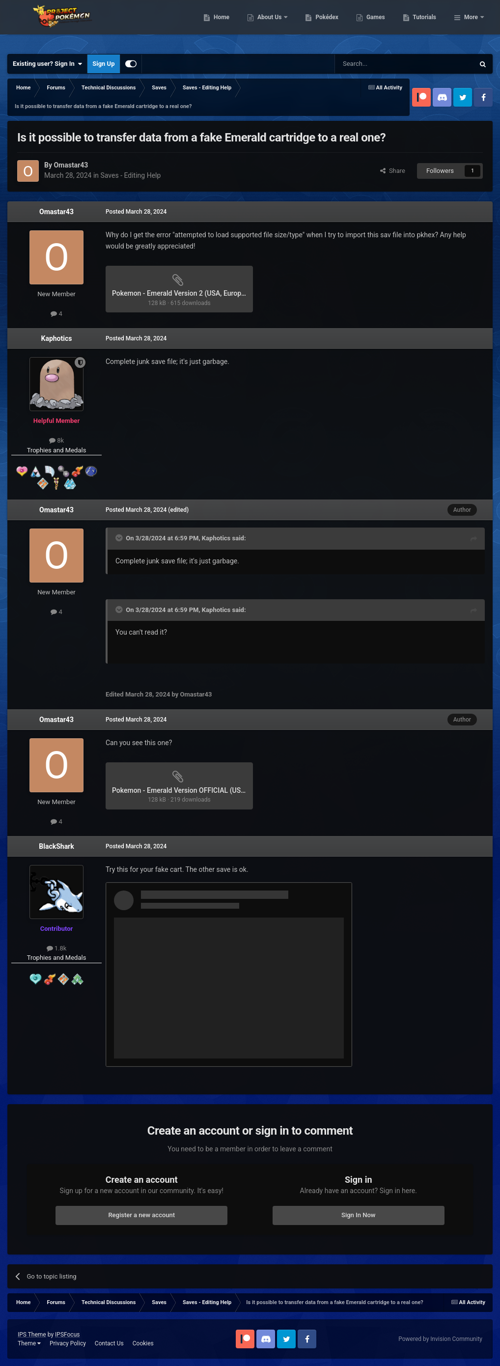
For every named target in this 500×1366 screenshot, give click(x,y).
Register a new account (141, 1215)
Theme (29, 1343)
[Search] (381, 64)
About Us (320, 24)
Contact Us (109, 1343)
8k (56, 440)
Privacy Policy (68, 1343)
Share (392, 170)
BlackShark (56, 846)
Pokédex (377, 24)
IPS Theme (32, 1334)
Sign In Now (358, 1215)
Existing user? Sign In (47, 64)
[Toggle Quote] (119, 538)
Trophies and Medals (56, 450)
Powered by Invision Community (440, 1339)
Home (271, 24)
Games (426, 24)
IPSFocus (67, 1334)
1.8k (57, 948)
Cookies (143, 1343)
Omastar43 (56, 212)
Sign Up (103, 63)
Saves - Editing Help (131, 175)
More (471, 24)
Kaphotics (56, 338)
